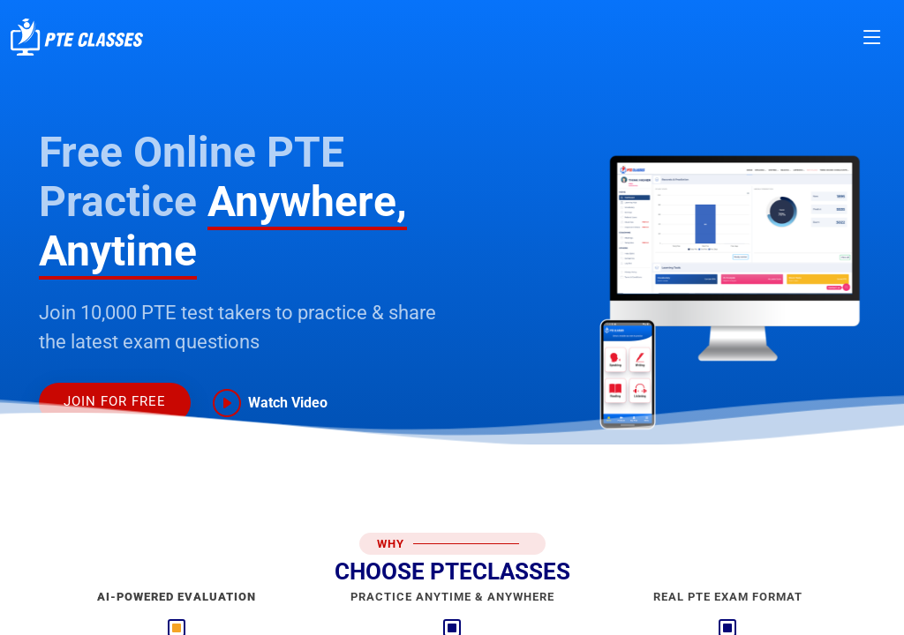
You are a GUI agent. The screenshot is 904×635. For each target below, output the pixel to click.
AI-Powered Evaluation (176, 596)
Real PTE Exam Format (727, 596)
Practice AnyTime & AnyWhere (452, 596)
